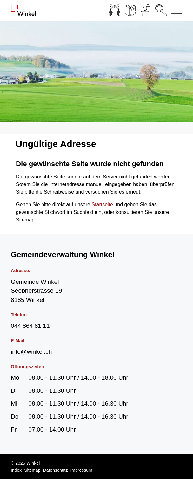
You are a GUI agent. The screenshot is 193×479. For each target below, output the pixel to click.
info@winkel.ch (31, 351)
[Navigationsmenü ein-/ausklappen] (175, 10)
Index (16, 470)
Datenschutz (55, 470)
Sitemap (32, 470)
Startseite (102, 204)
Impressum (81, 470)
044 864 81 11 (30, 325)
